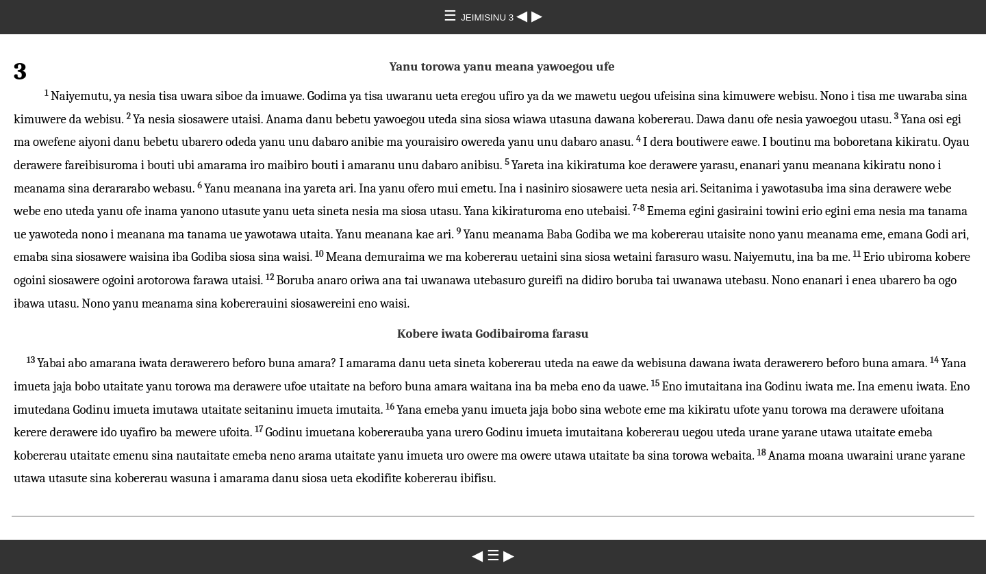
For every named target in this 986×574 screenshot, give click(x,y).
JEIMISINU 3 (488, 17)
